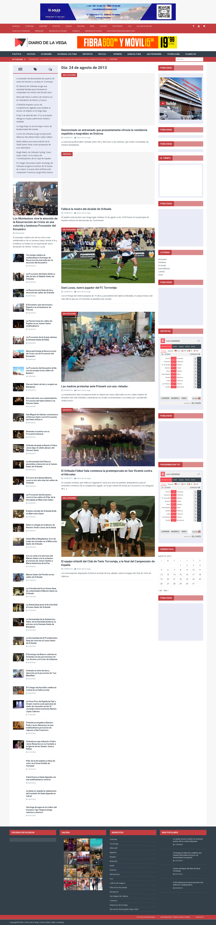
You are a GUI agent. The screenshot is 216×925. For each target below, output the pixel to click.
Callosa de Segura (144, 26)
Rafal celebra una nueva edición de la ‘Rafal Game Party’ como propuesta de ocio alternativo (33, 144)
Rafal (92, 26)
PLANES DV (190, 54)
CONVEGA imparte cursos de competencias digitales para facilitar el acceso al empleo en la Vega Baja (33, 107)
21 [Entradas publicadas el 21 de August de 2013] (174, 579)
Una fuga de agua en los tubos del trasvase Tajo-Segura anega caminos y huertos (41, 809)
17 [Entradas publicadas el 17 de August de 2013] (193, 574)
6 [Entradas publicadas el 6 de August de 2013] (167, 570)
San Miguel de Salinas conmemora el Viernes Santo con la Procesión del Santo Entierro (42, 417)
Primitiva (162, 262)
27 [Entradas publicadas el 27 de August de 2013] (168, 583)
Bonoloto (162, 259)
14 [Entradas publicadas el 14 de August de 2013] (174, 574)
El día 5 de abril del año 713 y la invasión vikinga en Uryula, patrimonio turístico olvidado (34, 118)
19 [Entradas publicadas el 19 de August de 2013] (161, 579)
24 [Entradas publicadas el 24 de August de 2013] (193, 579)
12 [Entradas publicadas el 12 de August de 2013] (161, 574)
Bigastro (56, 26)
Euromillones (164, 268)
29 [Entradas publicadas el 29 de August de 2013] (180, 583)
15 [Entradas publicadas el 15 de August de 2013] (180, 574)
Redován (80, 26)
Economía (46, 54)
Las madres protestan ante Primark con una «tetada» (94, 386)
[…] (65, 488)
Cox (129, 26)
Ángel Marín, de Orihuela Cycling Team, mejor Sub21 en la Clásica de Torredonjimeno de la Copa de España (33, 155)
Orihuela (16, 26)
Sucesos (31, 54)
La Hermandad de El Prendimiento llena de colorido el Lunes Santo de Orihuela (41, 640)
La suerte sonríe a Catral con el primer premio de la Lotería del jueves (188, 840)
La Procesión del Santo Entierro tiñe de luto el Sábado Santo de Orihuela (40, 276)
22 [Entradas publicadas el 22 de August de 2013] (180, 579)
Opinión (117, 54)
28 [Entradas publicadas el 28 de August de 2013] (174, 583)
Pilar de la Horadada (21, 31)
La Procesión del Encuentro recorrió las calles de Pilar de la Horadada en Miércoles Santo (40, 497)
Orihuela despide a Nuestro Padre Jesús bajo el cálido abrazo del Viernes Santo (41, 447)
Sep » (166, 590)
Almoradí (43, 26)
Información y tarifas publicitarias (175, 917)
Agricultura (134, 54)
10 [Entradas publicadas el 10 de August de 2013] (193, 570)
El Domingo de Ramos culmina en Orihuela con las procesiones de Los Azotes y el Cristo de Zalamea (41, 656)
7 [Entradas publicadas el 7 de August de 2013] (174, 570)
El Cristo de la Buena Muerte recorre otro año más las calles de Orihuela (42, 480)
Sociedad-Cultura (67, 54)
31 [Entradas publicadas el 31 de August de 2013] (193, 583)
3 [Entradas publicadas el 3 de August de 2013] (193, 565)
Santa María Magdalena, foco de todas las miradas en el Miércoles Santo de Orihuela (41, 541)
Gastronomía (154, 54)
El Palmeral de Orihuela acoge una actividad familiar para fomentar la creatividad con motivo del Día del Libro (34, 89)
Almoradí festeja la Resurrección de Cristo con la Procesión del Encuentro (41, 353)
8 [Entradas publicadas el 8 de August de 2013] (180, 570)
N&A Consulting (58, 922)
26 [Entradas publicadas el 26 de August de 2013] (161, 583)
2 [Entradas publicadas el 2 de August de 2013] (187, 565)
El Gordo (162, 265)
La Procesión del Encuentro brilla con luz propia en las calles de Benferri (41, 370)
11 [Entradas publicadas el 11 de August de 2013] (200, 570)
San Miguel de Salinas (58, 31)
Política (16, 54)
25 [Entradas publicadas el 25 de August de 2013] (200, 579)
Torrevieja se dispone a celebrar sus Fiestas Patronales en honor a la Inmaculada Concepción (187, 855)
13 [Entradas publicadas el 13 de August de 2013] (168, 574)
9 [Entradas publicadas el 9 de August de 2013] (187, 570)
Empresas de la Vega (93, 31)
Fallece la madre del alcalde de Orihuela (86, 209)
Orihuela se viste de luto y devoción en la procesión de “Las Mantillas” (41, 673)
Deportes (88, 54)
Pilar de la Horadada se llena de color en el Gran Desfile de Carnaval (40, 763)
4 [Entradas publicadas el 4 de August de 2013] (199, 565)
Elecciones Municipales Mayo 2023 (121, 31)
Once (160, 274)
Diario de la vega (83, 137)
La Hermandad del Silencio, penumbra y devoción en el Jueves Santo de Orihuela (41, 464)
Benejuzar (39, 31)
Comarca (76, 31)
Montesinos (117, 26)
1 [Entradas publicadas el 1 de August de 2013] (180, 565)
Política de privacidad (146, 917)
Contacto (199, 917)
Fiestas (102, 54)
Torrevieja (29, 26)
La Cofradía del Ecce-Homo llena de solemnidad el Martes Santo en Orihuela (41, 591)
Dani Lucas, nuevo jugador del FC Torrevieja (89, 287)
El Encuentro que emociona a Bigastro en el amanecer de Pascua (39, 307)
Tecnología (173, 54)
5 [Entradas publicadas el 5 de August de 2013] (161, 570)
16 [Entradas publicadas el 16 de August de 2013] (187, 574)
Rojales (69, 26)
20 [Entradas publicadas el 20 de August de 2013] (168, 579)
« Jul (160, 590)
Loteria (161, 271)
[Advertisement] (180, 227)
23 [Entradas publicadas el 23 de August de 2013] (187, 579)
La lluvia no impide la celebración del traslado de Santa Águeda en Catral (41, 793)
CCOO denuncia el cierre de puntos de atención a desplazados (188, 883)
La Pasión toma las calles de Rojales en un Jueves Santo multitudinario (39, 323)
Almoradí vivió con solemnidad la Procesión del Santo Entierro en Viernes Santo (41, 400)
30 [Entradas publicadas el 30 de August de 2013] (187, 583)
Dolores (103, 26)
